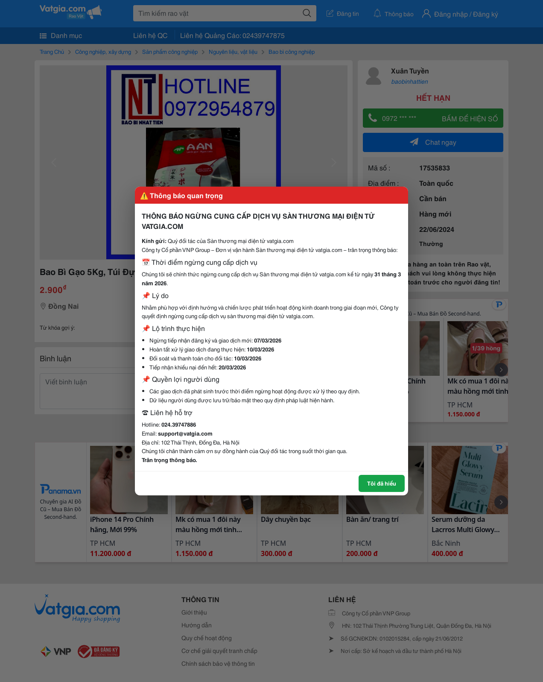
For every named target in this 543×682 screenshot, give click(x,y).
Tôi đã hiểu (381, 483)
